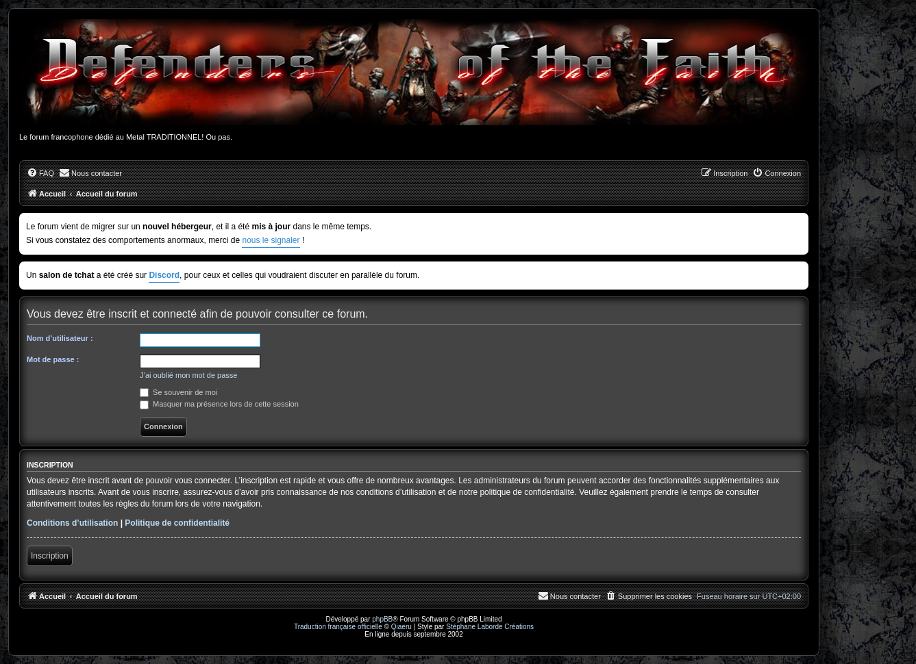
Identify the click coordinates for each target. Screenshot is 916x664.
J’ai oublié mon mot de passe (188, 375)
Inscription (50, 556)
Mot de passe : (53, 359)
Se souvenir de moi (178, 392)
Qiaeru (401, 626)
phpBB (382, 619)
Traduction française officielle (338, 626)
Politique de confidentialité (177, 523)
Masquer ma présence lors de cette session (219, 404)
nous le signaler (270, 240)
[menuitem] (40, 173)
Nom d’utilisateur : (60, 338)
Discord (164, 275)
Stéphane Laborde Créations (490, 626)
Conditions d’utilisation (72, 523)
